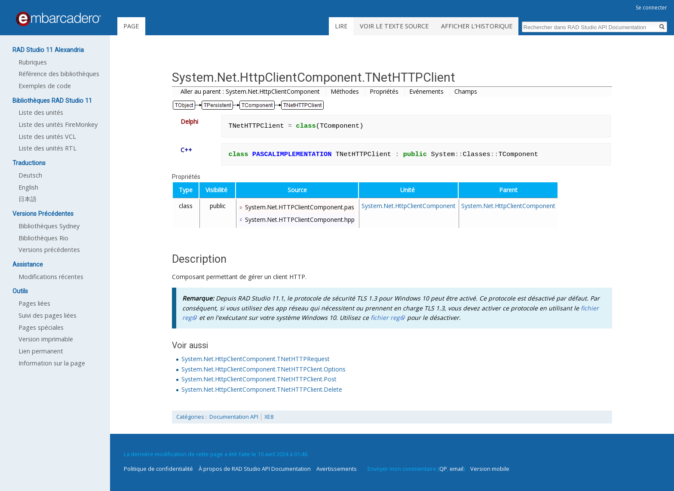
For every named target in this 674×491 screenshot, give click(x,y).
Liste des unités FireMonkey (58, 124)
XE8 (268, 416)
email (456, 469)
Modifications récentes (50, 277)
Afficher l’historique (476, 26)
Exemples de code (44, 86)
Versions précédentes (49, 250)
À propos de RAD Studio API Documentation (255, 469)
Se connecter (651, 7)
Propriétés (384, 91)
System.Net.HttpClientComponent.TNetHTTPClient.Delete (261, 389)
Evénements (426, 91)
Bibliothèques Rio (43, 238)
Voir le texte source (394, 26)
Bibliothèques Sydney (49, 226)
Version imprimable (45, 339)
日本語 (27, 199)
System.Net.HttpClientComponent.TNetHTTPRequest (255, 359)
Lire (341, 26)
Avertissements (336, 469)
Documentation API (233, 416)
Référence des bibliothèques (58, 74)
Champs (465, 91)
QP (443, 469)
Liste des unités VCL (47, 136)
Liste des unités (40, 112)
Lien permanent (40, 351)
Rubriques (32, 62)
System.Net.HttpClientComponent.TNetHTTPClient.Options (263, 369)
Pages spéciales (41, 327)
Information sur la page (51, 363)
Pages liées (34, 303)
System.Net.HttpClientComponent (409, 206)
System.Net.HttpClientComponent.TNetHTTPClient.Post (259, 379)
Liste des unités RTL (47, 148)
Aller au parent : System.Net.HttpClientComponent (250, 91)
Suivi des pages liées (47, 315)
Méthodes (345, 91)
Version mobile (489, 469)
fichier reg (385, 317)
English (28, 187)
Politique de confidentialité (158, 469)
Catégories (190, 416)
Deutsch (30, 175)
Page (131, 26)
